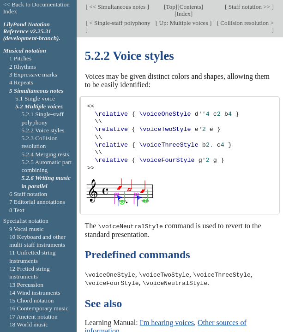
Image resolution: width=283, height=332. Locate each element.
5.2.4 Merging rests (45, 154)
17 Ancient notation (33, 316)
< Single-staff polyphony (119, 22)
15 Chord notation (31, 300)
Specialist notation (25, 220)
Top (170, 6)
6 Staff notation (28, 193)
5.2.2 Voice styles (42, 130)
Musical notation (24, 50)
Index (183, 13)
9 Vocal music (26, 228)
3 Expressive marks (33, 74)
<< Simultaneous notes (117, 6)
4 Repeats (21, 82)
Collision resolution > (246, 22)
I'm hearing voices (167, 322)
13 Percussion (26, 284)
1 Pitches (20, 58)
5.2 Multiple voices (39, 106)
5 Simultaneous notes (36, 90)
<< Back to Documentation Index (36, 8)
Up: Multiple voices (183, 22)
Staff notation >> (249, 6)
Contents (190, 6)
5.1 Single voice (35, 98)
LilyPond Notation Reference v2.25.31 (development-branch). (31, 31)
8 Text (16, 210)
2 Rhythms (22, 66)
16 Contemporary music (38, 308)
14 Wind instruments (34, 292)
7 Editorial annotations (37, 201)
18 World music (28, 324)
